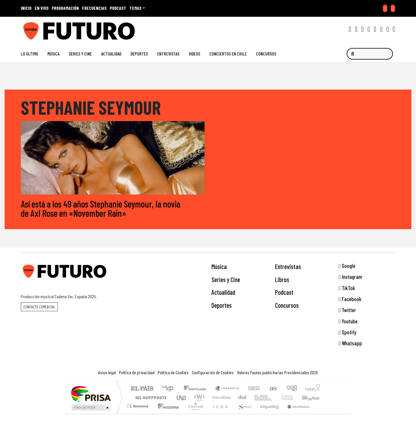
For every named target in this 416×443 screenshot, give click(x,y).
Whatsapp (350, 343)
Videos (194, 53)
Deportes (139, 53)
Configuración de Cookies (213, 372)
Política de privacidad (137, 372)
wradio (198, 397)
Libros (282, 279)
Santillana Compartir (227, 388)
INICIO (26, 8)
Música (53, 53)
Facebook (350, 299)
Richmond (138, 413)
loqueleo (268, 413)
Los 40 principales (170, 388)
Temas (135, 8)
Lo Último (29, 53)
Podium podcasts (138, 404)
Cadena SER (254, 388)
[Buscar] (370, 54)
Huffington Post (149, 397)
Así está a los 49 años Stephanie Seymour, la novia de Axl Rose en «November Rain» (100, 208)
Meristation (295, 413)
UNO (181, 397)
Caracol (312, 388)
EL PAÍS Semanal (258, 397)
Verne (275, 397)
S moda (243, 413)
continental (242, 397)
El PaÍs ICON (219, 413)
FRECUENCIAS (94, 8)
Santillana (196, 388)
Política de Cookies (173, 372)
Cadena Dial (292, 397)
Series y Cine (80, 53)
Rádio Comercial (321, 413)
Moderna (167, 413)
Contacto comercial (39, 306)
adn (291, 388)
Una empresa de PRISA (91, 393)
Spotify (347, 332)
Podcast (284, 292)
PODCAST (118, 8)
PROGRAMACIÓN (65, 8)
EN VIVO (42, 8)
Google (347, 265)
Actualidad (111, 53)
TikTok (347, 288)
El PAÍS (142, 388)
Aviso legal (107, 372)
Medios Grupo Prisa (90, 407)
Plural (194, 413)
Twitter (347, 310)
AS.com (272, 388)
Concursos (266, 53)
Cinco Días (220, 397)
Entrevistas (168, 53)
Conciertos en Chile (228, 53)
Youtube (348, 321)
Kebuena (313, 397)
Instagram (350, 276)
